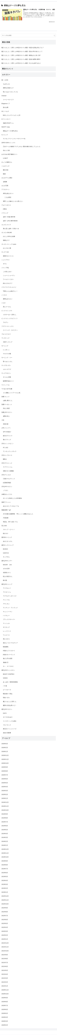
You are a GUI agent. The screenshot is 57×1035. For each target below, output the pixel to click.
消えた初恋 (6, 408)
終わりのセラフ (7, 283)
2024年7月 (4, 822)
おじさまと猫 (7, 248)
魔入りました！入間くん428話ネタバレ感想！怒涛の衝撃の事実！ (21, 59)
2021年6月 (4, 966)
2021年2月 (4, 982)
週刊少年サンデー (6, 561)
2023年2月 (4, 888)
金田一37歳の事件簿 (9, 217)
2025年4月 (4, 787)
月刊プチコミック (6, 463)
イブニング (4, 213)
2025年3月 (4, 791)
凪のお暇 (5, 107)
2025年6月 (4, 779)
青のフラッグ (7, 440)
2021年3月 (4, 978)
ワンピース (6, 635)
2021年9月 (4, 955)
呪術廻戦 (5, 647)
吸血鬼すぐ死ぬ (7, 694)
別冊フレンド (5, 397)
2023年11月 (5, 853)
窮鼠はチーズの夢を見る (10, 131)
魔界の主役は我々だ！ (9, 705)
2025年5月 (4, 783)
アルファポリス (6, 205)
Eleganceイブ (5, 103)
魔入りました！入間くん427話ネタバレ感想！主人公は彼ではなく (21, 63)
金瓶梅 (5, 182)
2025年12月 (5, 755)
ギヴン (5, 264)
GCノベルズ (5, 111)
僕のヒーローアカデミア (10, 643)
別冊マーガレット (6, 404)
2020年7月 (4, 1005)
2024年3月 (4, 837)
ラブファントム (7, 467)
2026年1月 (4, 751)
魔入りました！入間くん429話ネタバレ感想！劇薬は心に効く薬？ (21, 55)
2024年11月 (5, 806)
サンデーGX (5, 252)
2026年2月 (4, 748)
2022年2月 (4, 935)
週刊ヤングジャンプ (7, 545)
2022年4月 (4, 927)
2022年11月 (5, 900)
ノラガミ (5, 490)
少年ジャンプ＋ (6, 428)
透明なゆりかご (7, 299)
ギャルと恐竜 (7, 377)
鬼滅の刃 (5, 662)
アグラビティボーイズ (9, 596)
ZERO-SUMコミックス (8, 143)
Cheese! (3, 96)
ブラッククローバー (9, 619)
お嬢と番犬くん (7, 400)
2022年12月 (5, 896)
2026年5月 (4, 744)
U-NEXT (5, 158)
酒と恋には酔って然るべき (11, 229)
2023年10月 (5, 857)
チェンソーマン (7, 612)
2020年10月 (5, 994)
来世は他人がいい (8, 193)
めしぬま (5, 447)
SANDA (5, 678)
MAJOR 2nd (7, 565)
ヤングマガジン (6, 373)
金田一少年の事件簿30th (10, 221)
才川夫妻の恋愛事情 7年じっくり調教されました (18, 514)
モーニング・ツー (6, 358)
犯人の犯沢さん (7, 576)
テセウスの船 (7, 354)
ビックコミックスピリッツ (9, 318)
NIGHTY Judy (5, 127)
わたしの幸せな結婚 (9, 236)
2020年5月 (4, 1013)
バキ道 (5, 686)
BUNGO (5, 549)
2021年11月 (5, 947)
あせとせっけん (7, 541)
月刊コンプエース (6, 455)
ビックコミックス (6, 311)
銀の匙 (5, 580)
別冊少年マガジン (6, 412)
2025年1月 (4, 798)
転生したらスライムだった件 (11, 115)
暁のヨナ (5, 533)
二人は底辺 (7, 197)
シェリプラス (5, 260)
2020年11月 (5, 990)
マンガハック (5, 338)
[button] (54, 36)
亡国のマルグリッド (9, 479)
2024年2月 (4, 841)
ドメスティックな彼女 (9, 721)
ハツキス (4, 295)
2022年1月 (4, 939)
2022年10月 (5, 904)
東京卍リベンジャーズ (9, 729)
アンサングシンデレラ (9, 451)
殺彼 (4, 174)
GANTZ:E (6, 553)
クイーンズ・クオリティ (10, 330)
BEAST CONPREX (8, 674)
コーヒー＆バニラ (8, 100)
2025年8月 (4, 771)
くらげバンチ (5, 166)
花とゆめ (4, 526)
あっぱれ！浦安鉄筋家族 (10, 682)
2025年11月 (5, 759)
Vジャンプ (4, 135)
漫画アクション (6, 502)
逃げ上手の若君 (7, 658)
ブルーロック (7, 725)
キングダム (6, 557)
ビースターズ (7, 690)
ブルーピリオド (6, 334)
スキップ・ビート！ (9, 529)
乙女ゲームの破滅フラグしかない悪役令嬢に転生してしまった (21, 146)
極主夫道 (5, 170)
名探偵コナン (7, 572)
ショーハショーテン (9, 275)
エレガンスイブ (6, 225)
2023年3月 (4, 884)
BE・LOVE (4, 80)
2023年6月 (4, 873)
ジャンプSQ (5, 268)
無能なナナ (6, 240)
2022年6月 (4, 919)
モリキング (6, 627)
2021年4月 (4, 974)
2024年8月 (4, 818)
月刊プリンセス (6, 475)
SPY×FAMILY (7, 432)
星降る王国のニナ (8, 88)
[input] (28, 35)
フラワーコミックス (7, 326)
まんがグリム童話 (6, 178)
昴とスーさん (7, 307)
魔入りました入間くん (9, 701)
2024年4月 (4, 833)
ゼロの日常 (6, 569)
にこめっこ (6, 350)
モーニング (4, 346)
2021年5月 (4, 970)
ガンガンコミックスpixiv (8, 244)
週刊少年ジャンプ (6, 584)
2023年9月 (4, 861)
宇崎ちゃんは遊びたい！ (10, 291)
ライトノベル (5, 385)
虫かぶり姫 (6, 150)
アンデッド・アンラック (10, 608)
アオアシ (5, 322)
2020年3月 (4, 1021)
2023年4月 (4, 880)
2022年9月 (4, 908)
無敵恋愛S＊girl (6, 510)
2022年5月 (4, 923)
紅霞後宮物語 (7, 483)
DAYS (5, 713)
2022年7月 (4, 916)
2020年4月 (4, 1017)
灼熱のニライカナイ (9, 651)
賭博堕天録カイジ (8, 381)
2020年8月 (4, 1002)
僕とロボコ (6, 639)
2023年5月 (4, 877)
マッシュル (6, 623)
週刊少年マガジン (6, 709)
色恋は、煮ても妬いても (10, 522)
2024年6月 (4, 826)
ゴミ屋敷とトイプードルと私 (11, 393)
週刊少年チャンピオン (8, 670)
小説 (2, 420)
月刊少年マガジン (6, 486)
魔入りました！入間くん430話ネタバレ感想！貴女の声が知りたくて (21, 51)
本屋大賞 (5, 424)
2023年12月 (5, 849)
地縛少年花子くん (8, 123)
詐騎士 (5, 209)
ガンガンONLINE (6, 232)
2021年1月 (4, 986)
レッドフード (7, 631)
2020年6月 (4, 1009)
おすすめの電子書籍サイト (9, 154)
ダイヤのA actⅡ (8, 717)
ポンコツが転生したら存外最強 (12, 498)
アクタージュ (7, 592)
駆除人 (5, 459)
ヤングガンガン (6, 365)
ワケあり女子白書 (6, 389)
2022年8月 (4, 912)
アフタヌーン (5, 189)
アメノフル (6, 600)
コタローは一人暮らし (9, 314)
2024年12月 (5, 802)
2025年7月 (4, 775)
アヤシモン (6, 604)
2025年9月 (4, 767)
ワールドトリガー (8, 279)
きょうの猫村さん (6, 162)
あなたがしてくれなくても (11, 506)
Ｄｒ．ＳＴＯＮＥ (8, 666)
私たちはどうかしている (10, 92)
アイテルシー (7, 588)
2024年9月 (4, 814)
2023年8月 (4, 865)
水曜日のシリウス (6, 494)
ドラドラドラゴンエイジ (8, 287)
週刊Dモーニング (6, 537)
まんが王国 (4, 185)
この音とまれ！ (7, 272)
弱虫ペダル (6, 697)
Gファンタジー (6, 119)
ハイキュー (6, 615)
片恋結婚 (5, 518)
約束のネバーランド (9, 655)
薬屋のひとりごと (8, 256)
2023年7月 (4, 869)
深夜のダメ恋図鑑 (8, 471)
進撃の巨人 (6, 416)
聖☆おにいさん (7, 361)
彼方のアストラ (7, 436)
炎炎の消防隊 (7, 733)
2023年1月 (4, 892)
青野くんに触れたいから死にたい (13, 201)
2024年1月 (4, 845)
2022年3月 (4, 931)
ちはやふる (6, 84)
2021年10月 (5, 951)
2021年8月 (4, 959)
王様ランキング (7, 342)
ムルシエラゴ (7, 369)
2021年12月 (5, 943)
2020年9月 (4, 998)
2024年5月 (4, 830)
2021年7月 (4, 962)
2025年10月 (5, 763)
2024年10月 (5, 810)
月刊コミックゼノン (7, 443)
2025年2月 (4, 794)
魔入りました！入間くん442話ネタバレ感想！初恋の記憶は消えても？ (22, 47)
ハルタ (3, 303)
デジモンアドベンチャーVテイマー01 (14, 139)
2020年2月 (4, 1025)
